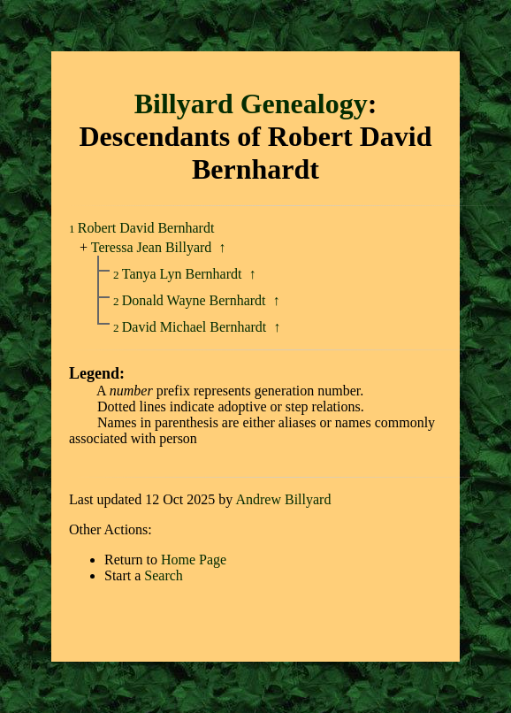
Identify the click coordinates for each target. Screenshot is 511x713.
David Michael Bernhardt (196, 326)
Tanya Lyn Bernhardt (184, 273)
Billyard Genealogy (251, 103)
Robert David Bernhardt (146, 227)
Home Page (193, 559)
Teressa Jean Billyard (151, 247)
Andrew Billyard (283, 499)
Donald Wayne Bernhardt (196, 300)
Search (163, 575)
